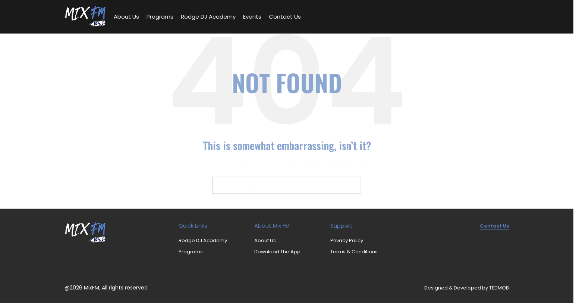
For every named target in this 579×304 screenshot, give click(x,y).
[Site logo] (85, 16)
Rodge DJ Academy (203, 240)
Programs (191, 251)
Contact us (494, 226)
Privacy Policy (346, 240)
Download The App (277, 251)
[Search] (286, 185)
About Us (265, 240)
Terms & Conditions (354, 251)
